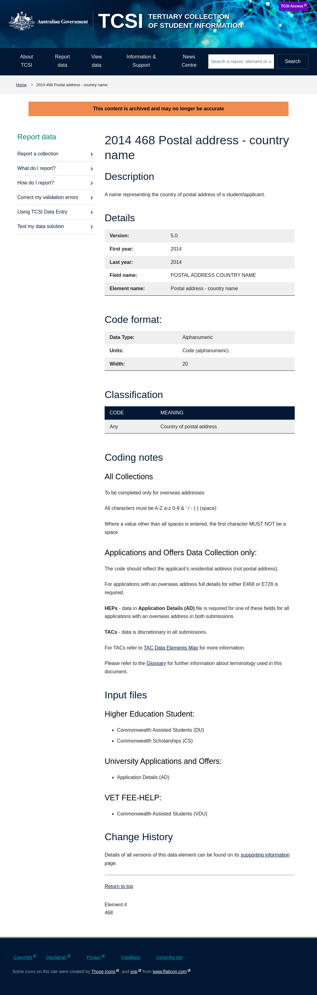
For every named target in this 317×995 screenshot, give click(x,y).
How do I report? (35, 182)
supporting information (265, 854)
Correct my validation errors (47, 197)
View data (96, 61)
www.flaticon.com (170, 971)
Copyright (23, 957)
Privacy (94, 957)
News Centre (189, 61)
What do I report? (36, 168)
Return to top (119, 886)
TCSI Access (292, 6)
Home (21, 85)
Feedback (130, 957)
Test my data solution (40, 226)
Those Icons (103, 971)
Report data (62, 61)
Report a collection (38, 153)
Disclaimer (56, 957)
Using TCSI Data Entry (42, 211)
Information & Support (141, 61)
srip (133, 971)
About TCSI (26, 61)
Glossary (156, 663)
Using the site (169, 957)
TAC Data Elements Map (171, 647)
